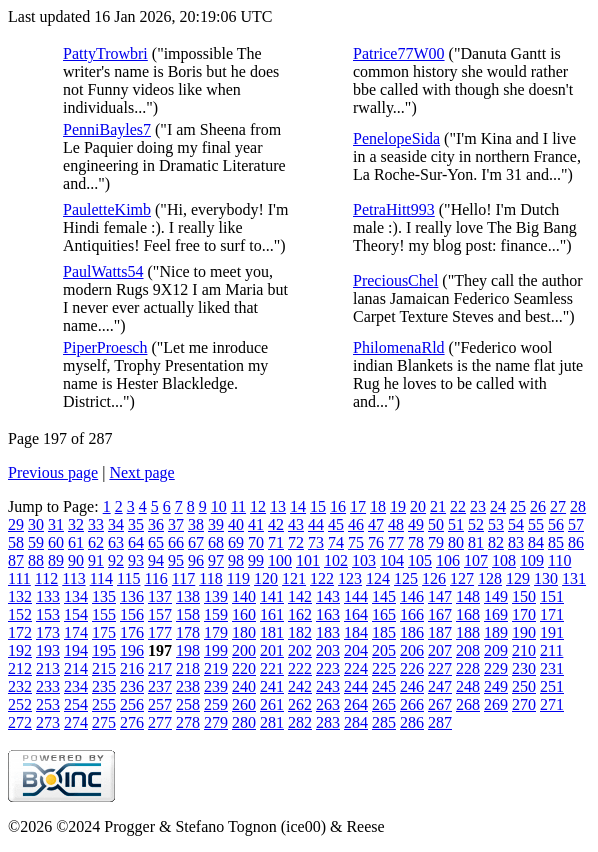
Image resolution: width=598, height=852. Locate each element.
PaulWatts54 (103, 271)
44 (316, 524)
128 (490, 578)
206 (412, 650)
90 (76, 560)
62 (96, 542)
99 (256, 560)
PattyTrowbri (105, 53)
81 (476, 542)
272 (20, 722)
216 (132, 668)
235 (104, 686)
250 (524, 686)
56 (556, 524)
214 (76, 668)
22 (458, 506)
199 (216, 650)
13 (278, 506)
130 (546, 578)
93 (136, 560)
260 (244, 704)
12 (258, 506)
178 (188, 632)
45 (336, 524)
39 (216, 524)
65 (156, 542)
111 (19, 578)
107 (476, 560)
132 (20, 596)
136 (132, 596)
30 (36, 524)
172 (20, 632)
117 (183, 578)
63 (116, 542)
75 (356, 542)
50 (436, 524)
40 (236, 524)
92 (116, 560)
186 (412, 632)
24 (498, 506)
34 (116, 524)
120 (266, 578)
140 (244, 596)
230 (524, 668)
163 (328, 614)
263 (328, 704)
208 (468, 650)
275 (104, 722)
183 (328, 632)
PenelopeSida (396, 138)
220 (244, 668)
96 (196, 560)
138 (188, 596)
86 (576, 542)
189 (496, 632)
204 (356, 650)
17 (358, 506)
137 (160, 596)
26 (538, 506)
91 (96, 560)
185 (384, 632)
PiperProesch (105, 347)
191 (552, 632)
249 (496, 686)
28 (578, 506)
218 (188, 668)
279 (216, 722)
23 (478, 506)
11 (238, 506)
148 (468, 596)
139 (216, 596)
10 (219, 506)
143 (328, 596)
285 (384, 722)
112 (46, 578)
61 (76, 542)
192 (20, 650)
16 (338, 506)
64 (136, 542)
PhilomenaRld (399, 347)
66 (176, 542)
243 (328, 686)
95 (176, 560)
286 (412, 722)
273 (48, 722)
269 (496, 704)
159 (216, 614)
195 (104, 650)
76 (376, 542)
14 (298, 506)
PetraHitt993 (394, 209)
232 (20, 686)
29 (16, 524)
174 (76, 632)
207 (440, 650)
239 (216, 686)
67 (196, 542)
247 (440, 686)
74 (336, 542)
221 (272, 668)
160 (244, 614)
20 (418, 506)
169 (496, 614)
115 (128, 578)
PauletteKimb (107, 209)
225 (384, 668)
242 (300, 686)
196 (132, 650)
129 (518, 578)
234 (76, 686)
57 (576, 524)
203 (328, 650)
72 (296, 542)
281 (272, 722)
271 (552, 704)
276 (132, 722)
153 (48, 614)
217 (160, 668)
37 (176, 524)
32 (76, 524)
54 (516, 524)
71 (276, 542)
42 (276, 524)
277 (160, 722)
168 (468, 614)
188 (468, 632)
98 (236, 560)
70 (256, 542)
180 (244, 632)
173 (48, 632)
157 (160, 614)
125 (406, 578)
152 (20, 614)
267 (440, 704)
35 (136, 524)
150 (524, 596)
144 (356, 596)
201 (272, 650)
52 (476, 524)
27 (558, 506)
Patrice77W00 (399, 53)
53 (496, 524)
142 (300, 596)
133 (48, 596)
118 (210, 578)
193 (48, 650)
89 (56, 560)
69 (236, 542)
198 (188, 650)
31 (56, 524)
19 (398, 506)
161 (272, 614)
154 (76, 614)
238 (188, 686)
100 (280, 560)
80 (456, 542)
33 (96, 524)
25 (518, 506)
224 (356, 668)
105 (420, 560)
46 (356, 524)
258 (188, 704)
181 (272, 632)
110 (559, 560)
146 (412, 596)
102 (336, 560)
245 (384, 686)
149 (496, 596)
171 (552, 614)
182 (300, 632)
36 (156, 524)
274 (76, 722)
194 (76, 650)
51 (456, 524)
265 (384, 704)
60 (56, 542)
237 (160, 686)
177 (160, 632)
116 (155, 578)
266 (412, 704)
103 (364, 560)
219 (216, 668)
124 (378, 578)
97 (216, 560)
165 (384, 614)
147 (440, 596)
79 (436, 542)
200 (244, 650)
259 (216, 704)
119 (238, 578)
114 (101, 578)
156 (132, 614)
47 (376, 524)
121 (294, 578)
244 (356, 686)
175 (104, 632)
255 (104, 704)
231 (552, 668)
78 (416, 542)
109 (532, 560)
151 (552, 596)
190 (524, 632)
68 (216, 542)
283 (328, 722)
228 (468, 668)
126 (434, 578)
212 (20, 668)
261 (272, 704)
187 (440, 632)
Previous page (53, 472)
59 (36, 542)
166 (412, 614)
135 (104, 596)
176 (132, 632)
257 (160, 704)
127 (462, 578)
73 (316, 542)
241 (272, 686)
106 (448, 560)
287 (440, 722)
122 (322, 578)
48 (396, 524)
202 (300, 650)
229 (496, 668)
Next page (141, 472)
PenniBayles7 (107, 129)
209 (496, 650)
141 (272, 596)
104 (392, 560)
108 (504, 560)
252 (20, 704)
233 (48, 686)
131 (574, 578)
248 (468, 686)
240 (244, 686)
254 (76, 704)
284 (356, 722)
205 (384, 650)
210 (524, 650)
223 (328, 668)
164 (356, 614)
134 (76, 596)
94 (156, 560)
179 (216, 632)
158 (188, 614)
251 (552, 686)
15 (318, 506)
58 (16, 542)
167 (440, 614)
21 (438, 506)
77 (396, 542)
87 (16, 560)
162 (300, 614)
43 (296, 524)
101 (308, 560)
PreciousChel (395, 280)
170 (524, 614)
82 (496, 542)
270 (524, 704)
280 (244, 722)
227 (440, 668)
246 (412, 686)
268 (468, 704)
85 (556, 542)
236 (132, 686)
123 (350, 578)
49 (416, 524)
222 (300, 668)
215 (104, 668)
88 (36, 560)
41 (256, 524)
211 (551, 650)
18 (378, 506)
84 (536, 542)
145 (384, 596)
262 (300, 704)
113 (73, 578)
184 (356, 632)
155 (104, 614)
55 (536, 524)
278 (188, 722)
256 (132, 704)
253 (48, 704)
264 (356, 704)
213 (48, 668)
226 (412, 668)
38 (196, 524)
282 (300, 722)
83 (516, 542)
